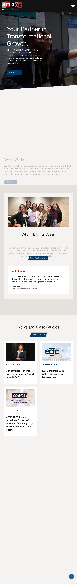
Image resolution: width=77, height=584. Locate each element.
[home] (12, 5)
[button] (73, 6)
